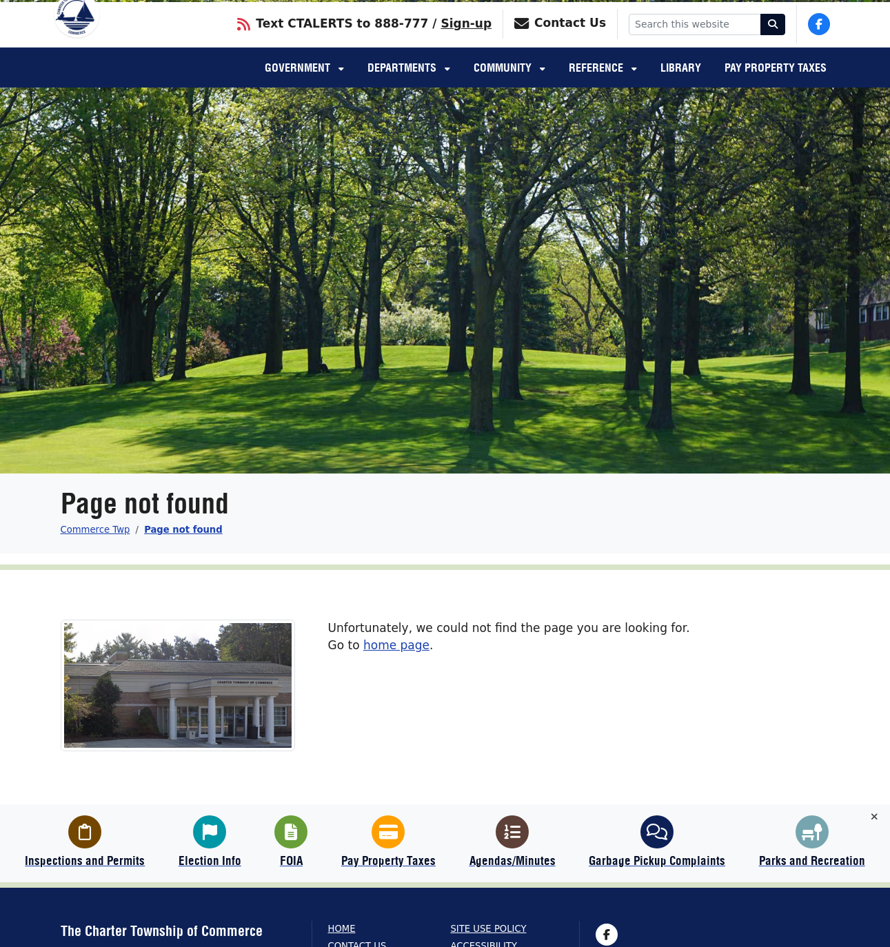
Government (299, 87)
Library (680, 87)
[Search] (772, 41)
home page (396, 645)
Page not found (183, 530)
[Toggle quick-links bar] (874, 817)
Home (342, 929)
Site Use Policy (489, 929)
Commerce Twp (95, 530)
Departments (403, 87)
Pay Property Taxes (776, 87)
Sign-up (466, 41)
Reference (597, 87)
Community (504, 87)
